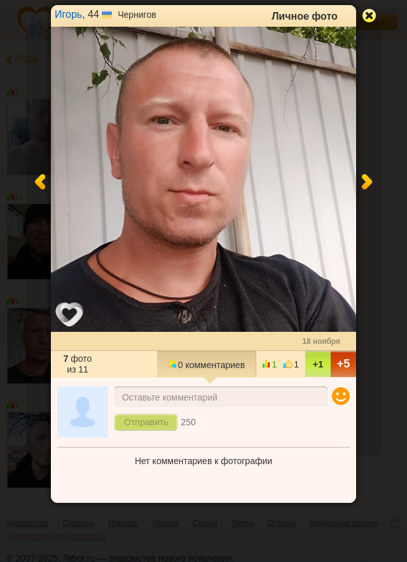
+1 (317, 364)
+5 (343, 363)
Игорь (68, 14)
